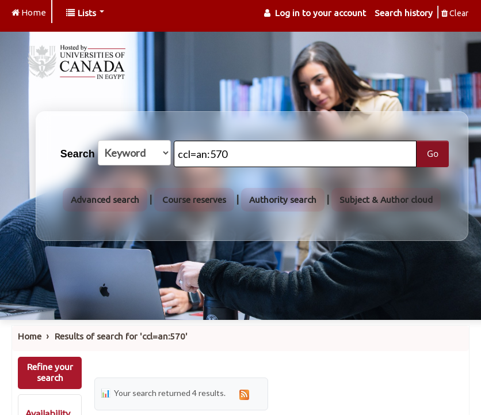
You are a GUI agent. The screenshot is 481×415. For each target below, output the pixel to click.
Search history (404, 13)
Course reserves (194, 200)
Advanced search (105, 200)
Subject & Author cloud (386, 200)
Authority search (282, 200)
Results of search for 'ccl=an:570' (121, 336)
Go (432, 153)
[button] (85, 13)
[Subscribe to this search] (244, 394)
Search (77, 154)
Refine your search (50, 372)
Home (29, 336)
